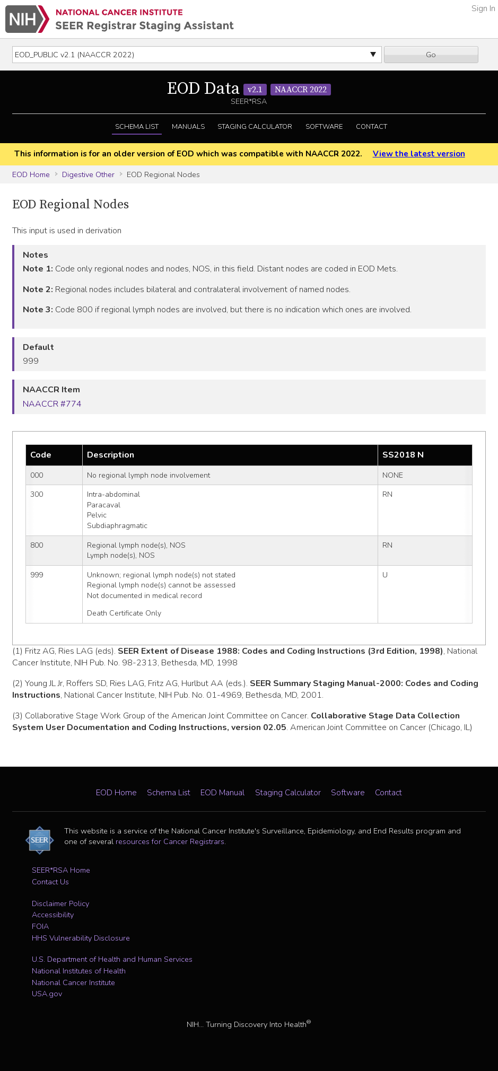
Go (431, 54)
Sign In (483, 8)
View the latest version (419, 153)
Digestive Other (88, 174)
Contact (371, 126)
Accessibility (53, 914)
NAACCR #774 (52, 404)
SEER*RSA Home (61, 870)
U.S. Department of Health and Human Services (112, 959)
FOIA (40, 926)
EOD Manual (222, 792)
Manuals (188, 126)
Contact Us (50, 881)
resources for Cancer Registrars (170, 841)
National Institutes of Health (79, 970)
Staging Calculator (254, 126)
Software (324, 126)
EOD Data (249, 89)
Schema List (137, 126)
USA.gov (47, 993)
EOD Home (31, 174)
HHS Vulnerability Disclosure (81, 938)
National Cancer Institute (73, 982)
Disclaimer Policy (60, 903)
